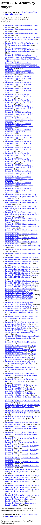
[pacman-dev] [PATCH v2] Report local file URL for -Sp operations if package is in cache (22, 406)
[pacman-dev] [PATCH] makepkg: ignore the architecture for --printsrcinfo (21, 307)
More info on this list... (13, 14)
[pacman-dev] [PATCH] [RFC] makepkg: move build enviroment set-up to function (21, 44)
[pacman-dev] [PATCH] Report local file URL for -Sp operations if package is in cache (22, 337)
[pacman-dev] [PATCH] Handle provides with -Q (22, 246)
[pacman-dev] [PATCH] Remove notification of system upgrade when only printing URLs (22, 331)
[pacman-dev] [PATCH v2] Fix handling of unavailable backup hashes (20, 390)
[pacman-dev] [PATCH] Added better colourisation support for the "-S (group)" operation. (19, 73)
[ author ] (31, 12)
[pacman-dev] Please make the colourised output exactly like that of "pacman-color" (22, 470)
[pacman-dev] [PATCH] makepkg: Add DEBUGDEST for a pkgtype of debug (19, 294)
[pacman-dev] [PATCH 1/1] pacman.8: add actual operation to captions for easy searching (22, 38)
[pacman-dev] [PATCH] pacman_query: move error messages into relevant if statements (21, 311)
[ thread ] (24, 12)
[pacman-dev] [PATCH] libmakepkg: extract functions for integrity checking (20, 290)
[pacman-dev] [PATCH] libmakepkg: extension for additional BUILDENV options (21, 258)
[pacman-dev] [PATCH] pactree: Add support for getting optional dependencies (22, 323)
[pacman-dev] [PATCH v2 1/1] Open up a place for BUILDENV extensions (22, 380)
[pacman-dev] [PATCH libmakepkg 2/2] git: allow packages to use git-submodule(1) (20, 362)
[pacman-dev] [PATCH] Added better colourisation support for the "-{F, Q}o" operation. (19, 78)
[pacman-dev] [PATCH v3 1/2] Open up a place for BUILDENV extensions (22, 417)
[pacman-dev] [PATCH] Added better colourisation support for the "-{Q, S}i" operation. (19, 96)
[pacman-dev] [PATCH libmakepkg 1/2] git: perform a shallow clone (20, 347)
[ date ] (36, 12)
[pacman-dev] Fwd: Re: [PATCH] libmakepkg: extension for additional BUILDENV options (21, 427)
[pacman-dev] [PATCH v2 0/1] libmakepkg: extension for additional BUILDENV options (21, 374)
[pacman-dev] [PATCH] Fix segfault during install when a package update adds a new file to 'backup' (22, 196)
